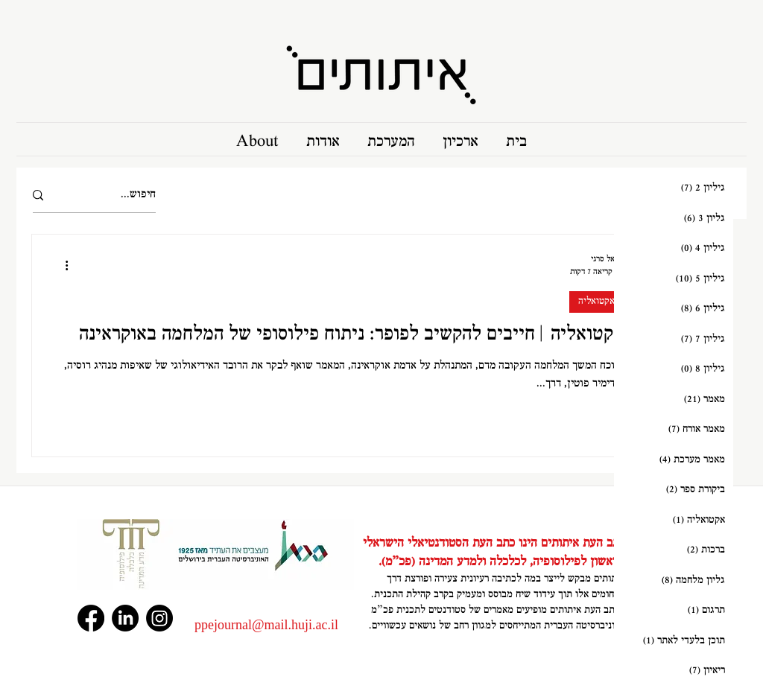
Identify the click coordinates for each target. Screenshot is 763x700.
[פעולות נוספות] (61, 265)
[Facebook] (90, 618)
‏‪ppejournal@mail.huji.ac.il (266, 624)
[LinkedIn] (125, 618)
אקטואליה (596, 302)
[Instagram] (159, 618)
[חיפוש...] (115, 195)
